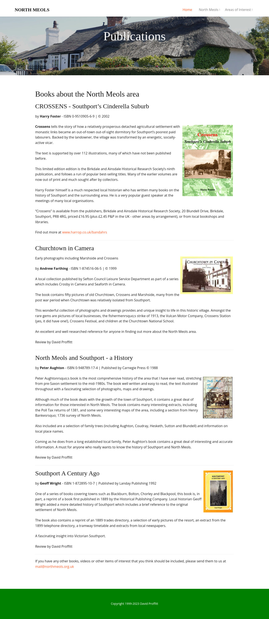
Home (187, 9)
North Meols (208, 9)
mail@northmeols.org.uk (54, 567)
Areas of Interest (238, 9)
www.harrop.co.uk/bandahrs (84, 233)
